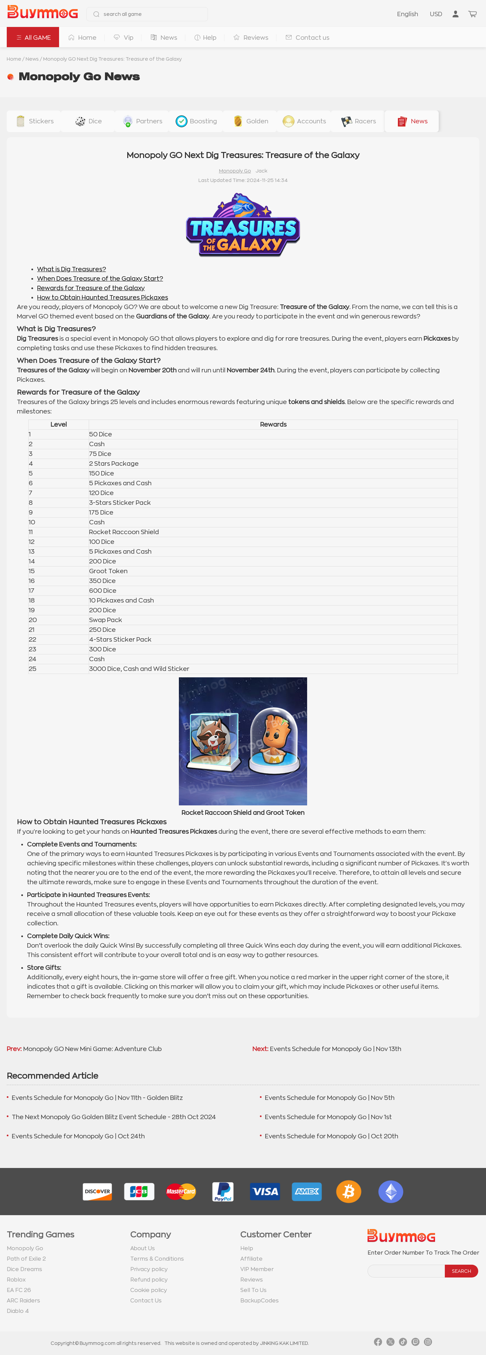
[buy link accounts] (304, 121)
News (32, 59)
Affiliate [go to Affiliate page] (251, 1259)
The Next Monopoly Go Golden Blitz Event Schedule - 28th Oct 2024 (114, 1117)
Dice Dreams (24, 1269)
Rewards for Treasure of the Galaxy (91, 288)
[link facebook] (378, 1343)
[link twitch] (415, 1343)
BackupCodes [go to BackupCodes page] (259, 1300)
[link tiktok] (403, 1343)
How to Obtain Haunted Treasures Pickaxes (102, 298)
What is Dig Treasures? (71, 269)
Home (14, 59)
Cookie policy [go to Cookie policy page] (148, 1290)
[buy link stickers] (34, 121)
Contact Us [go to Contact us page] (146, 1300)
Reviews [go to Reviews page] (251, 1280)
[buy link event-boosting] (196, 121)
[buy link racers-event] (358, 121)
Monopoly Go (235, 170)
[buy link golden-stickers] (250, 121)
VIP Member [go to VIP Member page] (257, 1269)
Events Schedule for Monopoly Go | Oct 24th (78, 1136)
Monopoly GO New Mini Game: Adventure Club (92, 1049)
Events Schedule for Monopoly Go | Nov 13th (335, 1049)
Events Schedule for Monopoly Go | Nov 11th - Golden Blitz (97, 1098)
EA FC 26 (19, 1290)
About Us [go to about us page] (142, 1248)
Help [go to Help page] (246, 1248)
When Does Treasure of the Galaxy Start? (100, 279)
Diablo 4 (18, 1311)
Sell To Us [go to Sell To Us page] (253, 1290)
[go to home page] (42, 14)
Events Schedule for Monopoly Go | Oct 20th (331, 1136)
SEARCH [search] (461, 1271)
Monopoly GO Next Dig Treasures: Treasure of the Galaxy (112, 59)
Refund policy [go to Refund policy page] (149, 1280)
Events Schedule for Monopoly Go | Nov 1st (328, 1117)
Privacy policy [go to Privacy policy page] (149, 1269)
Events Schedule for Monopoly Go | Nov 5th (330, 1098)
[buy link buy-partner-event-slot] (142, 121)
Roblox (16, 1280)
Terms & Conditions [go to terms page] (157, 1259)
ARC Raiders (23, 1300)
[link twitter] (390, 1343)
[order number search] (407, 1271)
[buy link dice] (88, 121)
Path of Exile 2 (26, 1259)
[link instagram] (428, 1343)
